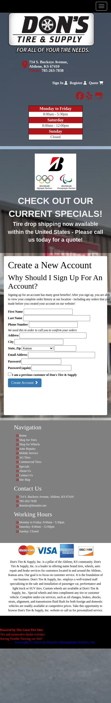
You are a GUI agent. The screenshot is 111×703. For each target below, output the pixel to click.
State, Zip (14, 348)
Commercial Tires (30, 462)
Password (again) (19, 368)
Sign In (59, 83)
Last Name (15, 318)
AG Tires (24, 457)
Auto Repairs (27, 449)
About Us (25, 471)
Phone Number (18, 324)
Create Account (24, 383)
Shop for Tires (28, 440)
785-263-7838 (53, 70)
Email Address (17, 355)
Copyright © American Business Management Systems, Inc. (55, 642)
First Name (15, 311)
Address (13, 335)
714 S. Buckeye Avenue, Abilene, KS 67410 (48, 64)
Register (78, 83)
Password (14, 361)
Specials (24, 466)
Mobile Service (28, 453)
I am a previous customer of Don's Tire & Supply (44, 375)
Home (23, 435)
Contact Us (26, 475)
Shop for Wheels (29, 444)
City (11, 342)
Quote (96, 83)
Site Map (24, 479)
